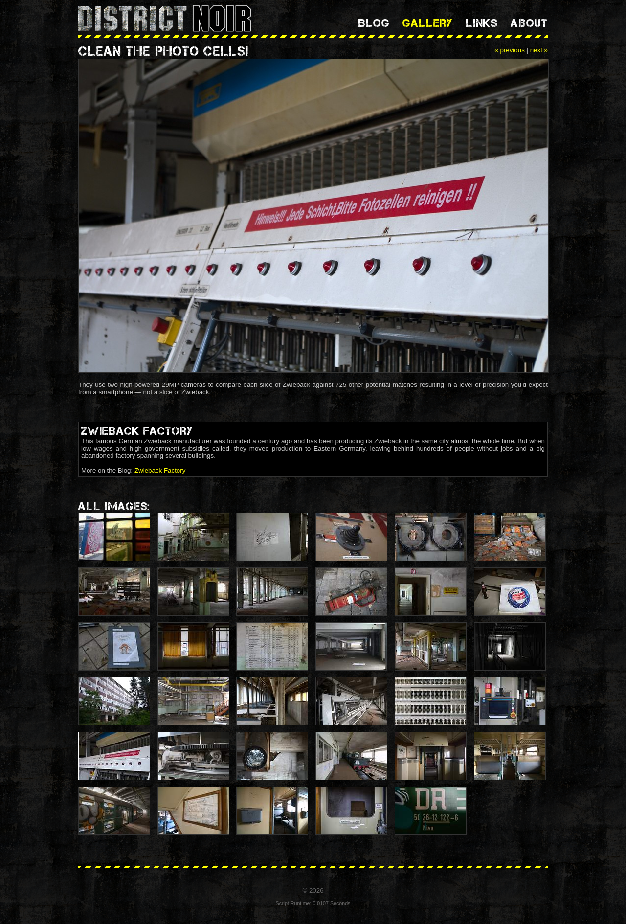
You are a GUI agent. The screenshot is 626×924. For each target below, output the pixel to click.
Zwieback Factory (159, 470)
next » (539, 50)
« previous (509, 50)
